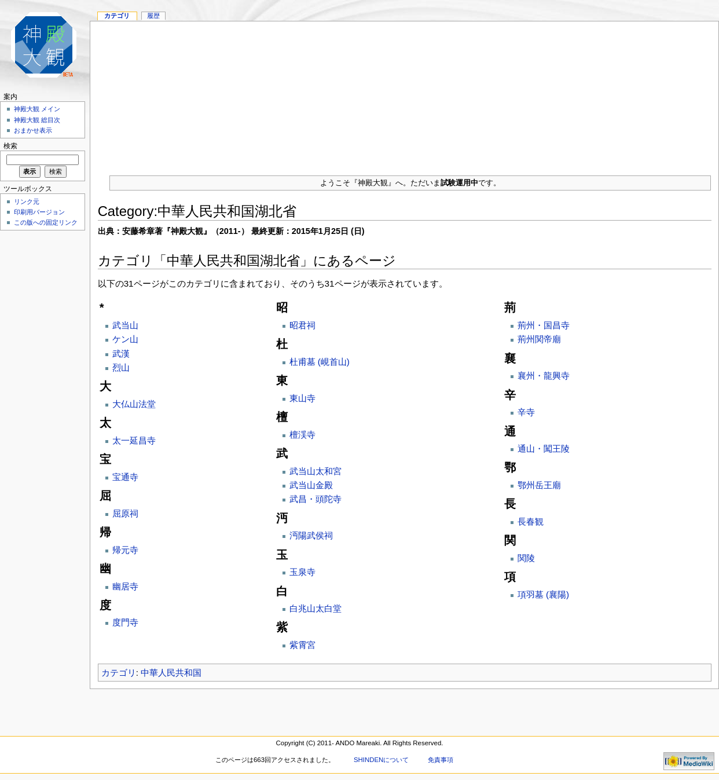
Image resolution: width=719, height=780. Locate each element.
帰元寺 (125, 550)
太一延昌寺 (134, 440)
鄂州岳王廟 (539, 485)
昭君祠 (302, 325)
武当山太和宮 (315, 471)
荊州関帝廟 (539, 339)
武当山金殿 (311, 485)
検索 (10, 145)
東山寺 (302, 398)
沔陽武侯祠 (311, 535)
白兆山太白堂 (315, 608)
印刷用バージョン (39, 211)
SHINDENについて (381, 759)
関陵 (526, 558)
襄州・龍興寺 (544, 375)
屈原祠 (125, 513)
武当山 (125, 325)
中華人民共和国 (171, 673)
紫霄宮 (302, 645)
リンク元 (26, 201)
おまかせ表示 (33, 130)
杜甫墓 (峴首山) (319, 362)
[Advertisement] (404, 93)
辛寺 (526, 412)
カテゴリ (118, 673)
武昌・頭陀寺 (315, 499)
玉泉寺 (302, 572)
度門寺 (125, 622)
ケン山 (125, 339)
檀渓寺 (302, 435)
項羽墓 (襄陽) (543, 594)
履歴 (153, 15)
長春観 (531, 521)
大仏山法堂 (134, 404)
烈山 (121, 367)
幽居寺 (125, 586)
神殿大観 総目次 (37, 119)
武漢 (121, 353)
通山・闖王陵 (544, 448)
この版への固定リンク (46, 222)
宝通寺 (125, 477)
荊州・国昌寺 (544, 325)
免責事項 (440, 759)
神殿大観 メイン (37, 108)
